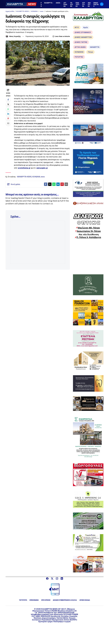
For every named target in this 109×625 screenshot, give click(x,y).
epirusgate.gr (42, 168)
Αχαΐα (85, 27)
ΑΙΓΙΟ (77, 27)
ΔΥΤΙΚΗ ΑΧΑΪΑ (80, 47)
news (41, 11)
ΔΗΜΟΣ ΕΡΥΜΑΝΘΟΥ (83, 32)
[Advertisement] (88, 256)
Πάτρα (90, 52)
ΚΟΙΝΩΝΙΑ (34, 11)
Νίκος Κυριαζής (15, 36)
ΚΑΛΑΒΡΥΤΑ (94, 47)
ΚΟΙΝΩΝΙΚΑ (79, 52)
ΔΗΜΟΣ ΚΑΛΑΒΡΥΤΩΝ (83, 37)
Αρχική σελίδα (10, 11)
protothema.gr (24, 168)
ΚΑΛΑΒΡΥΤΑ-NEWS (22, 11)
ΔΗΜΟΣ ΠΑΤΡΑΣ (81, 42)
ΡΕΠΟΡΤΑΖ (79, 57)
